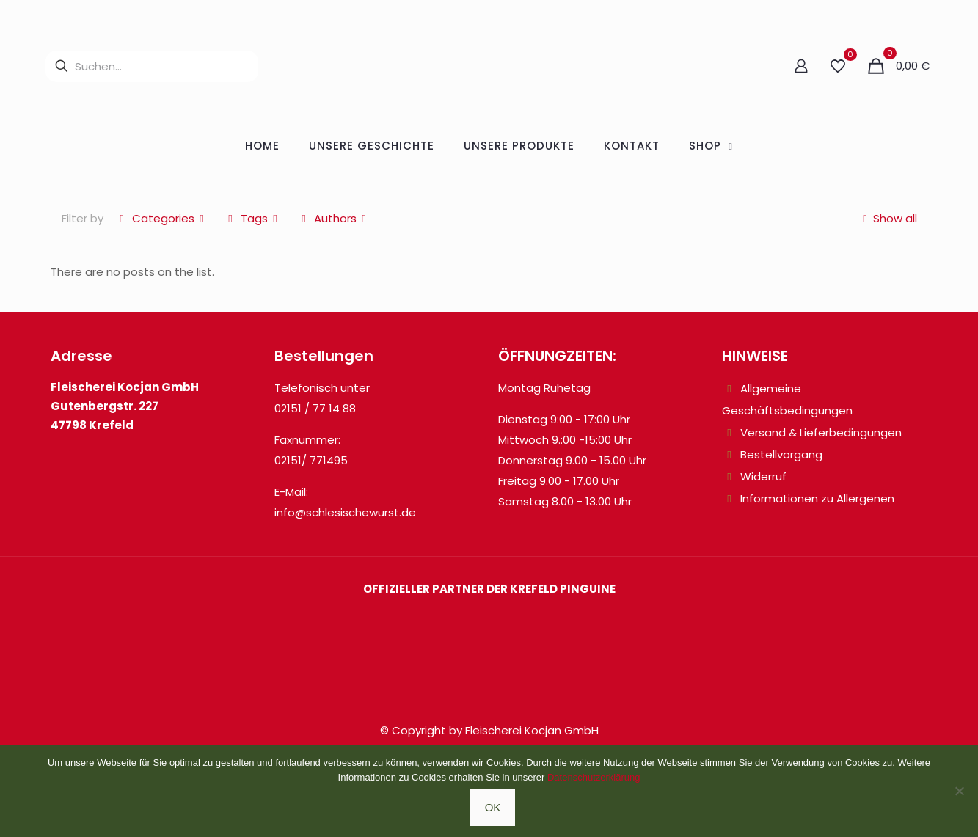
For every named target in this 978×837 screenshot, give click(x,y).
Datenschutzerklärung (593, 777)
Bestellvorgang (781, 454)
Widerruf (763, 476)
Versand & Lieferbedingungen (821, 432)
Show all (887, 218)
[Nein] (959, 790)
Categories (162, 218)
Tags (253, 218)
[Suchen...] (151, 66)
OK (493, 807)
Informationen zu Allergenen (817, 498)
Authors (334, 218)
